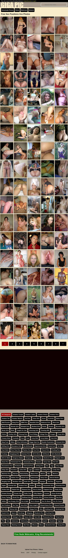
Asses (44, 418)
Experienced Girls (40, 446)
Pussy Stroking (56, 493)
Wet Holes (27, 525)
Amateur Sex (6, 418)
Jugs (52, 466)
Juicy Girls (59, 466)
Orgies (4, 485)
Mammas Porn (6, 473)
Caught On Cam (22, 430)
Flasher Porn (27, 450)
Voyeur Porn (5, 525)
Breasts (51, 426)
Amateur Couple (18, 414)
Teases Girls (28, 517)
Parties (39, 485)
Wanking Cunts (16, 525)
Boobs (44, 426)
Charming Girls (33, 430)
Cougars (52, 434)
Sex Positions (6, 505)
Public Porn (27, 493)
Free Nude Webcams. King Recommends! (33, 534)
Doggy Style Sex (34, 442)
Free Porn (36, 450)
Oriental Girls (12, 485)
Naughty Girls (6, 481)
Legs (30, 469)
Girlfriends (46, 454)
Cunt (27, 438)
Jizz (47, 466)
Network (31, 10)
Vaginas (59, 521)
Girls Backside (56, 454)
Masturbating (24, 473)
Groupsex (28, 458)
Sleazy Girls (23, 509)
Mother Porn (15, 477)
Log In (34, 1)
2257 (27, 552)
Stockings (21, 513)
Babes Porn (59, 418)
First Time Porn (16, 450)
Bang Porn (15, 422)
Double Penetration (48, 442)
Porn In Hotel (37, 489)
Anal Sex (27, 418)
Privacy (34, 552)
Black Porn (5, 426)
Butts (12, 430)
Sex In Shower (35, 501)
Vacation (52, 521)
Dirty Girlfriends (22, 442)
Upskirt (45, 521)
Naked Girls (34, 477)
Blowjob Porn (25, 426)
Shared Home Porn (46, 505)
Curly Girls (35, 438)
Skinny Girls (14, 509)
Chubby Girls (12, 434)
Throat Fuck (59, 517)
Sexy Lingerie (33, 505)
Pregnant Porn (47, 489)
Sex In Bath (24, 501)
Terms (22, 552)
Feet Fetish (5, 450)
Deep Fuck (5, 442)
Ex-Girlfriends (28, 446)
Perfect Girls (6, 489)
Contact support (42, 552)
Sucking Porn (50, 513)
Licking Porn (46, 469)
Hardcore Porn (48, 458)
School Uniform (49, 497)
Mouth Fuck (25, 477)
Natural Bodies (54, 477)
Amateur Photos (43, 414)
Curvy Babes (44, 438)
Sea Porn (59, 497)
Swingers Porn (17, 517)
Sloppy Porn (33, 509)
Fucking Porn (56, 450)
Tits (3, 521)
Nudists (35, 481)
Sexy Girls (24, 505)
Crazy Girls (61, 434)
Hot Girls (56, 462)
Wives (41, 525)
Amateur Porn (54, 414)
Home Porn (5, 462)
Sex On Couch (57, 501)
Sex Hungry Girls (13, 501)
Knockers (14, 469)
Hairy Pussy (37, 458)
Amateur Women (17, 418)
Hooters (38, 462)
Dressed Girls (60, 442)
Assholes (51, 418)
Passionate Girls (48, 485)
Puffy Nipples (38, 493)
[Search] (54, 4)
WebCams (24, 10)
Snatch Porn (5, 513)
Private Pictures (7, 493)
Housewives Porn (7, 466)
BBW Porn (24, 422)
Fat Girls (60, 446)
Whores (34, 525)
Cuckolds (16, 438)
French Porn (45, 450)
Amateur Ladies (30, 414)
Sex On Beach (46, 501)
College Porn (44, 434)
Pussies (46, 493)
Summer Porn (6, 517)
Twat (7, 521)
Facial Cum (51, 446)
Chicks (4, 434)
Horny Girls (47, 462)
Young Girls (61, 525)
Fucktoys (5, 454)
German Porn (26, 454)
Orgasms (59, 481)
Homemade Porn (28, 462)
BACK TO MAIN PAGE (8, 544)
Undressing (24, 521)
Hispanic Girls (59, 458)
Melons (43, 473)
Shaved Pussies (59, 505)
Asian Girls (36, 418)
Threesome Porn (48, 517)
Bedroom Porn (45, 422)
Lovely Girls (56, 469)
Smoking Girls (59, 509)
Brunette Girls (60, 426)
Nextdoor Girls (17, 481)
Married (15, 473)
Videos (17, 10)
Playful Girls (16, 489)
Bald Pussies (6, 422)
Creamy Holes (6, 438)
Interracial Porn (28, 466)
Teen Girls (37, 517)
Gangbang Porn (15, 454)
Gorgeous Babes (18, 458)
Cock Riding (34, 434)
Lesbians (37, 469)
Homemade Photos (7, 10)
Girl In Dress (36, 454)
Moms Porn (5, 477)
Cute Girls (54, 438)
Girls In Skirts (6, 458)
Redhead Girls (26, 497)
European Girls (16, 446)
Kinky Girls (5, 469)
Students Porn (39, 513)
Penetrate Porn (60, 485)
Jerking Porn (40, 466)
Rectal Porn (16, 497)
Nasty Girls (43, 477)
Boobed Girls (36, 426)
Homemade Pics (16, 462)
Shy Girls (5, 509)
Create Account (27, 1)
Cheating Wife (45, 430)
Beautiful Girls (34, 422)
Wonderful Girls (50, 525)
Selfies (4, 501)
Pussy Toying (6, 497)
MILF (48, 473)
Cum (22, 438)
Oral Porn (51, 481)
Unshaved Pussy (35, 521)
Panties (32, 485)
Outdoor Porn (23, 485)
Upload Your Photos (31, 549)
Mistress (55, 473)
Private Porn (18, 493)
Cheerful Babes (56, 430)
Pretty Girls (58, 489)
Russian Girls (37, 497)
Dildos (13, 442)
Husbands (18, 466)
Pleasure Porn (26, 489)
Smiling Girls (49, 509)
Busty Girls (5, 430)
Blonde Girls (15, 426)
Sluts (41, 509)
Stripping (29, 513)
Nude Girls (27, 481)
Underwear (15, 521)
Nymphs (42, 481)
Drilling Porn (6, 446)
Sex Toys (15, 505)
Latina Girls (22, 469)
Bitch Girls (56, 422)
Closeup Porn (23, 434)
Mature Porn (34, 473)
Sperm (14, 513)
